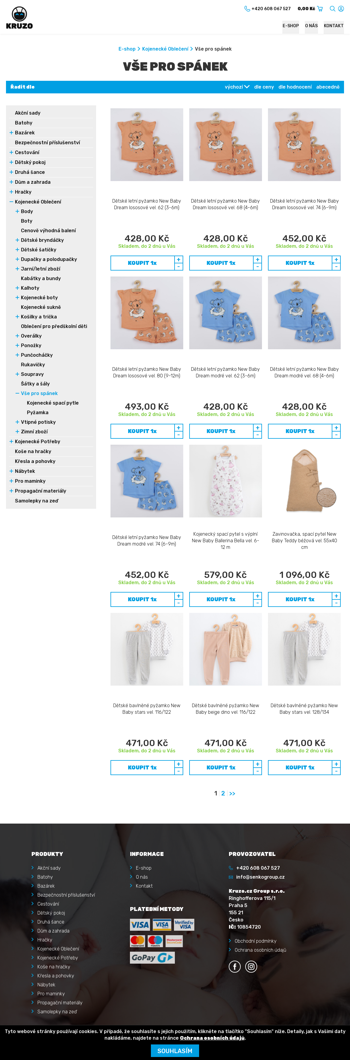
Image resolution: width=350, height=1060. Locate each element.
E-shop (292, 25)
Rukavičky (33, 365)
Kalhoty (30, 288)
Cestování (27, 153)
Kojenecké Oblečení (165, 49)
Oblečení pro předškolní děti (54, 326)
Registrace (48, 968)
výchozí (234, 87)
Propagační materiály (40, 491)
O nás (312, 25)
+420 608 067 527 (258, 779)
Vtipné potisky (38, 422)
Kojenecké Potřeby (37, 442)
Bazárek (25, 133)
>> (232, 704)
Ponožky (31, 346)
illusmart (334, 1017)
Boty (26, 221)
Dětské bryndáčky (42, 240)
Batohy (23, 123)
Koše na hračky (33, 452)
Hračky (23, 192)
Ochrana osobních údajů (260, 861)
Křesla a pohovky (35, 461)
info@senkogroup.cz (260, 788)
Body (27, 212)
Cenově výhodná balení (48, 231)
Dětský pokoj (30, 162)
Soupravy (32, 374)
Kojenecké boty (39, 298)
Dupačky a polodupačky (49, 259)
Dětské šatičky (38, 250)
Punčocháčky (37, 355)
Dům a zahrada (33, 182)
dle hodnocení (295, 87)
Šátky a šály (35, 384)
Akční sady (27, 113)
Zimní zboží (34, 432)
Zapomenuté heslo (57, 977)
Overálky (31, 336)
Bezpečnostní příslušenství (47, 143)
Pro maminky (30, 481)
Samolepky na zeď (36, 501)
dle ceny (264, 87)
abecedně (328, 87)
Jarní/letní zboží (40, 269)
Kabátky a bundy (41, 279)
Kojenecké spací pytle (53, 403)
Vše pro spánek (39, 394)
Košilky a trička (39, 317)
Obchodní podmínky (256, 852)
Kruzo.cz (31, 1017)
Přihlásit (45, 959)
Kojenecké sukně (41, 307)
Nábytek (25, 471)
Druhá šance (30, 172)
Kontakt (334, 25)
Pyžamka (38, 413)
